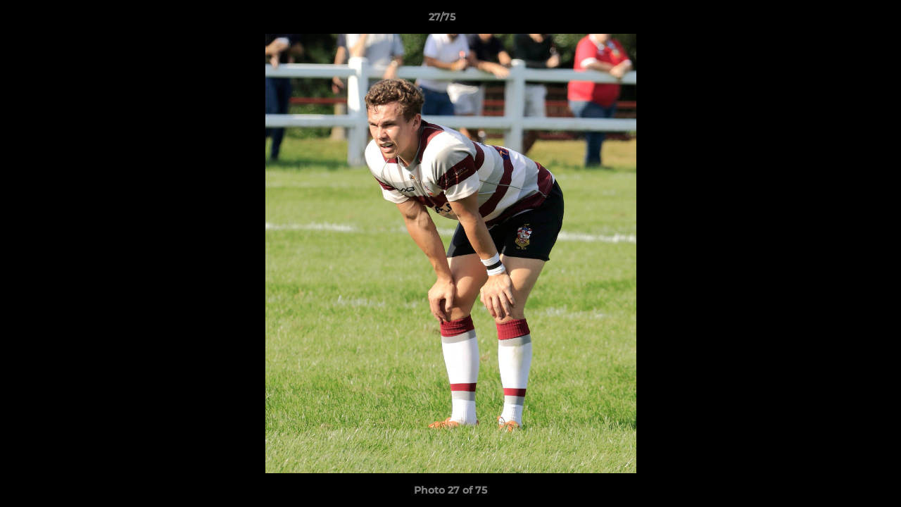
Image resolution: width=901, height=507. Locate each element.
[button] (841, 20)
